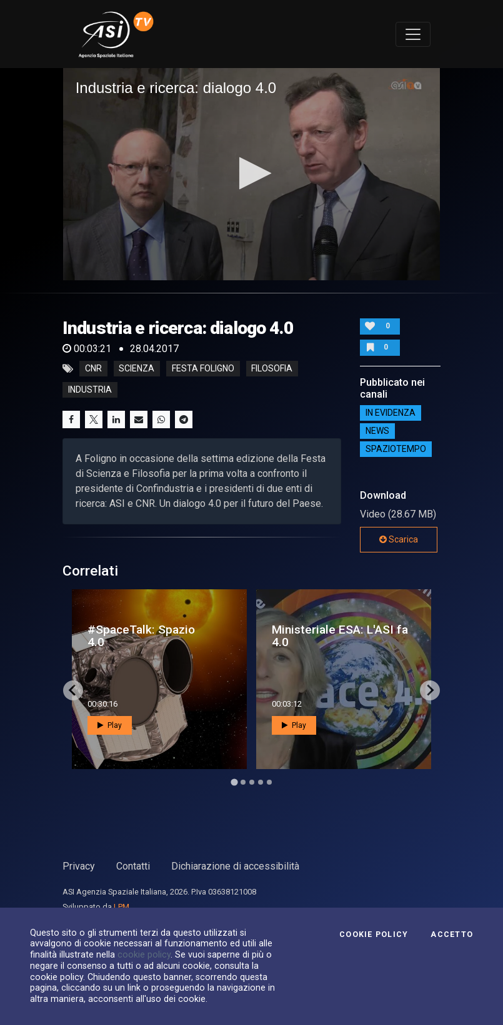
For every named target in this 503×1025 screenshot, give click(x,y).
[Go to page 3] (251, 782)
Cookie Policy (373, 934)
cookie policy (144, 954)
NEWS (377, 431)
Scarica (398, 539)
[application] (252, 174)
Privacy (78, 866)
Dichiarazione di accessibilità (235, 866)
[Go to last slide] (73, 690)
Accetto (452, 934)
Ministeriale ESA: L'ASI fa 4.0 (340, 635)
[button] (251, 173)
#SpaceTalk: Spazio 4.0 (141, 635)
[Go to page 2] (243, 782)
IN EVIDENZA (391, 413)
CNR (93, 369)
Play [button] (109, 725)
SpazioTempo (396, 449)
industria (90, 390)
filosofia (271, 369)
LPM (121, 906)
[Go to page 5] (269, 782)
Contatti (133, 866)
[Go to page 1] (234, 781)
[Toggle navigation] (413, 34)
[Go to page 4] (260, 782)
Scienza (136, 369)
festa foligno (203, 369)
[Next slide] (430, 690)
